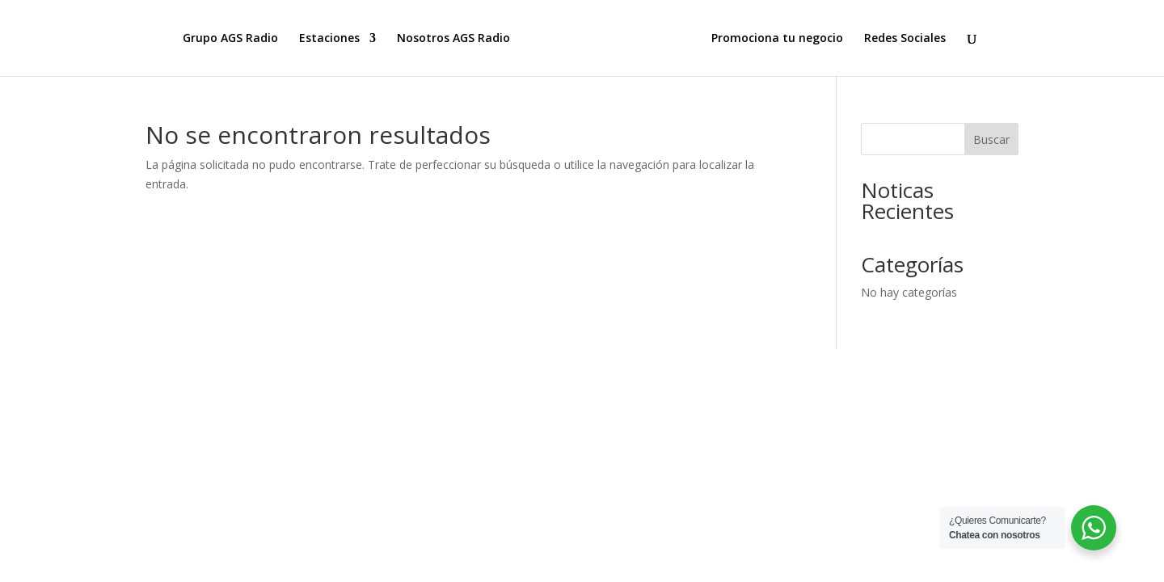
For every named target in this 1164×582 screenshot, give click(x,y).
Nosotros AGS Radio (453, 38)
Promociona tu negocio (777, 38)
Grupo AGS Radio (230, 38)
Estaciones (329, 38)
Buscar (991, 139)
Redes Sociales (905, 38)
